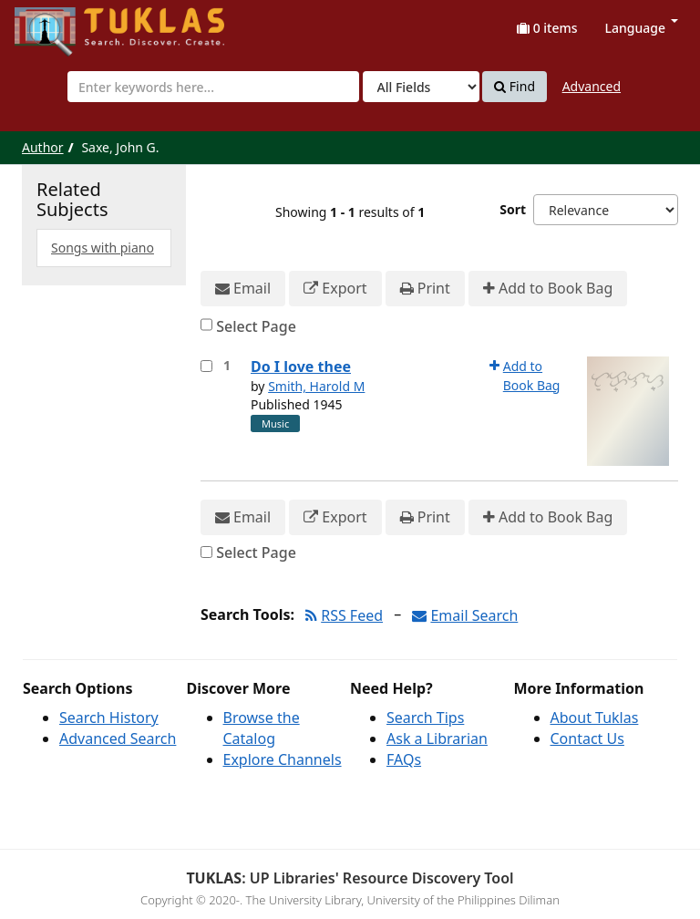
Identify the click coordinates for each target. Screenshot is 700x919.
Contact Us (587, 738)
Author (43, 147)
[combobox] (213, 86)
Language (641, 27)
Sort (512, 209)
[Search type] (421, 86)
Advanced (591, 86)
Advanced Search (117, 738)
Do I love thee (301, 366)
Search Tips (425, 717)
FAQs (403, 759)
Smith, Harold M (316, 386)
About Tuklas (595, 717)
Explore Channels (282, 759)
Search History (109, 717)
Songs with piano (102, 247)
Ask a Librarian (437, 738)
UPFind (59, 23)
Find (514, 86)
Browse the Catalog (261, 728)
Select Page (256, 326)
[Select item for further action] (206, 366)
